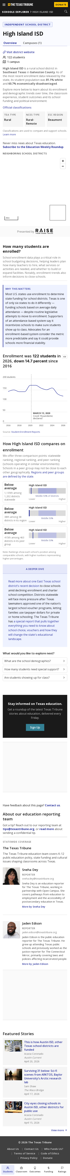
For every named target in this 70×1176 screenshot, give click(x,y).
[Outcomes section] (35, 1170)
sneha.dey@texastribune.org (38, 878)
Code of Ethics (50, 1153)
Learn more (9, 134)
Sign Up (35, 727)
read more (46, 829)
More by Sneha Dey (33, 906)
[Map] (35, 189)
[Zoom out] (63, 166)
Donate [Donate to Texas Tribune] (61, 4)
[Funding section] (48, 1170)
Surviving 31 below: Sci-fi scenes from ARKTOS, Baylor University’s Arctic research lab (43, 1076)
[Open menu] (4, 5)
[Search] (66, 11)
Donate (48, 1158)
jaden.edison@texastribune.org (39, 932)
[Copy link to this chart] (64, 357)
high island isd (42, 11)
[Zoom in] (63, 161)
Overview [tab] (10, 43)
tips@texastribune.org (18, 829)
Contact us (52, 805)
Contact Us (31, 1149)
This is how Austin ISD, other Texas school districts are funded (43, 1046)
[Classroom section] (21, 1170)
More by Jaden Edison (35, 964)
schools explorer (15, 11)
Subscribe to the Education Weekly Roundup (33, 147)
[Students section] (7, 1170)
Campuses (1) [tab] (32, 43)
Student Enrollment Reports (25, 431)
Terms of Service (24, 1153)
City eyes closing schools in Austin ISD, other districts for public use (44, 1107)
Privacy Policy (29, 1158)
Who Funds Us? (53, 1149)
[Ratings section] (62, 1170)
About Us (13, 1149)
